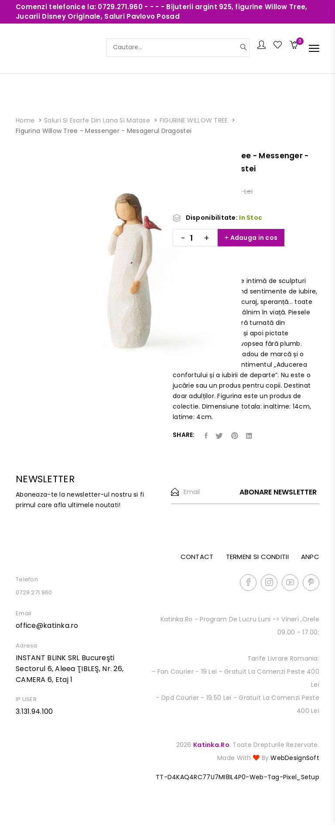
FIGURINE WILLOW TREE (194, 120)
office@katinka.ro (47, 625)
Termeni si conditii (257, 556)
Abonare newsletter (278, 492)
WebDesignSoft (294, 757)
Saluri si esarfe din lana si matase (97, 120)
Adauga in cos (251, 237)
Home (25, 120)
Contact (197, 556)
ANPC (310, 556)
